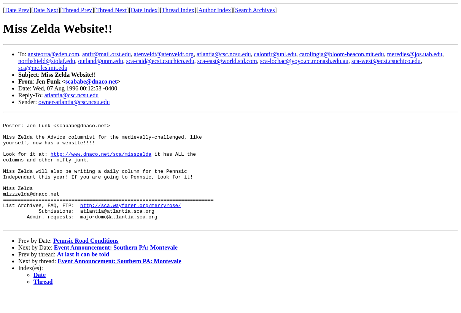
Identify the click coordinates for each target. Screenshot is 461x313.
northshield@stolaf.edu (46, 61)
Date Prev (17, 10)
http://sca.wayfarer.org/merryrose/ (130, 223)
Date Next (45, 10)
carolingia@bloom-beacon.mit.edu (341, 54)
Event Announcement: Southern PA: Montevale (116, 269)
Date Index (144, 10)
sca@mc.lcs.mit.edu (42, 68)
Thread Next (111, 10)
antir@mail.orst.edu (106, 54)
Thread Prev (77, 10)
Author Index (215, 10)
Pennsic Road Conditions (86, 262)
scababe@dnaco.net (91, 81)
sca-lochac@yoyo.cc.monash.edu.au (304, 61)
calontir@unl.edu (275, 54)
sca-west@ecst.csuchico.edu (386, 61)
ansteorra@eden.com (53, 54)
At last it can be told (83, 276)
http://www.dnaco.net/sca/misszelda (101, 161)
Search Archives (255, 10)
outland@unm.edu (100, 61)
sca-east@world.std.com (227, 61)
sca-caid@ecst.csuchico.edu (160, 61)
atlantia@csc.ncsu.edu (224, 54)
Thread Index (178, 10)
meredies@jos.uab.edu (414, 54)
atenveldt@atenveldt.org (164, 54)
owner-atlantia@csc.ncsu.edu (74, 102)
